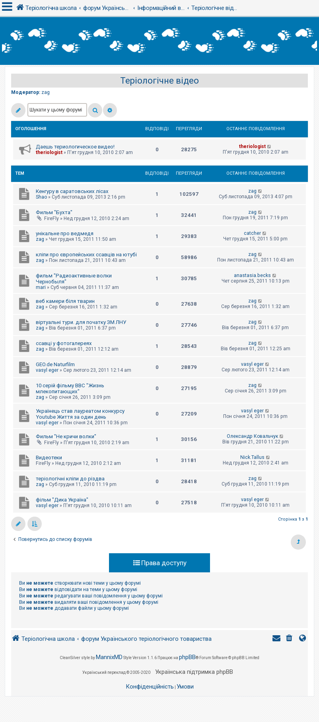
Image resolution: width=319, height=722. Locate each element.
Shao (41, 197)
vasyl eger (47, 370)
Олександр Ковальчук (252, 436)
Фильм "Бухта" (54, 212)
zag (45, 92)
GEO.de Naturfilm (55, 364)
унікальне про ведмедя (64, 233)
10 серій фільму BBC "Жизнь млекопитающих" (70, 388)
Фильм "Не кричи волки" (66, 436)
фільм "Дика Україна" (62, 500)
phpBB (187, 657)
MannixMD (109, 657)
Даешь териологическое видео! (75, 147)
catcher (252, 233)
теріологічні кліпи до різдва (70, 479)
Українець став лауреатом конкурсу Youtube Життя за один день (80, 414)
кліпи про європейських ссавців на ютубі (86, 255)
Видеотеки (49, 458)
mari (41, 287)
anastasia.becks (252, 275)
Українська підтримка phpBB (194, 671)
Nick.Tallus (252, 457)
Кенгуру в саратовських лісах (72, 191)
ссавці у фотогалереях (64, 343)
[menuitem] (290, 639)
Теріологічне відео (159, 81)
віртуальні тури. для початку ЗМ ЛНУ (81, 322)
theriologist (49, 152)
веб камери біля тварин (65, 301)
